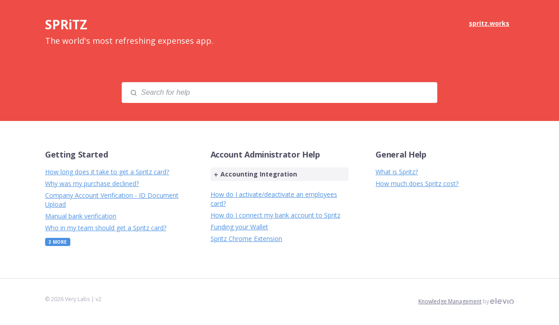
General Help (401, 154)
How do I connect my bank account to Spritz (275, 215)
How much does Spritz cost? (417, 183)
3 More (58, 242)
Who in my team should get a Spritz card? (105, 227)
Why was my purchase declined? (92, 183)
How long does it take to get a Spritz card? (107, 171)
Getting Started (76, 154)
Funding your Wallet (239, 227)
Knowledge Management (449, 301)
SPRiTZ (66, 24)
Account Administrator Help (265, 154)
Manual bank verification (80, 216)
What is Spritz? (397, 171)
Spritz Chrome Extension (246, 238)
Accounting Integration (255, 174)
